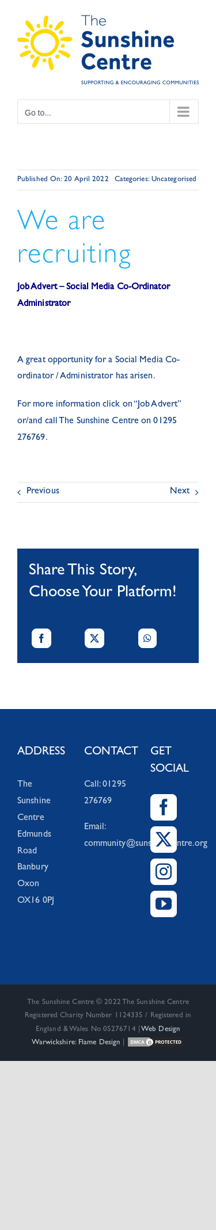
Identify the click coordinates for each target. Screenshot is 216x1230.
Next (180, 491)
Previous (42, 491)
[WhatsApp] (147, 638)
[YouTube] (163, 904)
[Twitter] (163, 839)
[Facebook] (41, 638)
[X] (94, 638)
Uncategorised (173, 179)
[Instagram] (163, 872)
